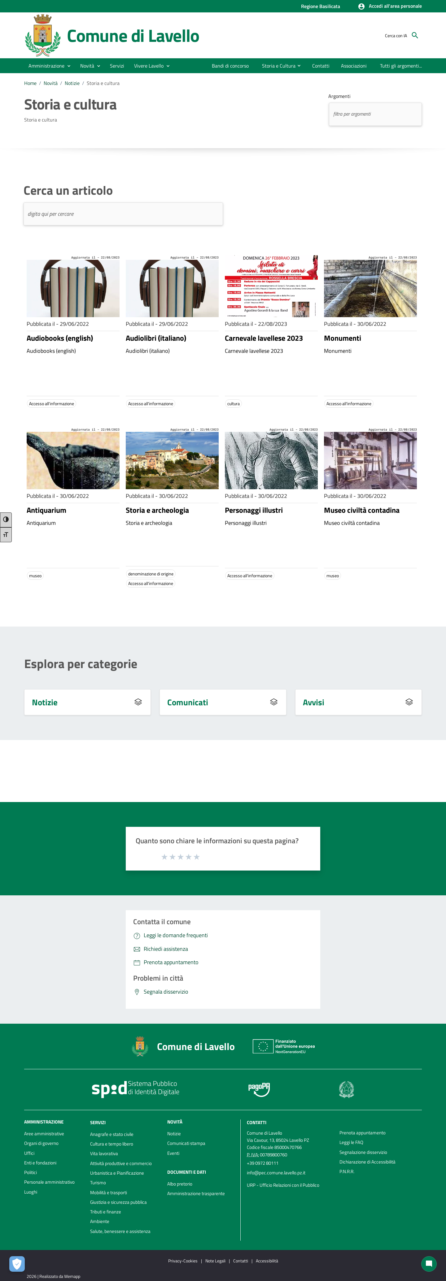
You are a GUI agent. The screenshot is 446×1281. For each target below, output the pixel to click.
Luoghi (30, 1191)
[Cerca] (415, 35)
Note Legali (215, 1260)
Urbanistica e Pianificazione (117, 1173)
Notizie (72, 83)
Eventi (173, 1153)
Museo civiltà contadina (362, 510)
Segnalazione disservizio (363, 1152)
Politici (30, 1172)
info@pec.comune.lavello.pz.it (276, 1172)
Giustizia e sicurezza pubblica (118, 1202)
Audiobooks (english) (60, 338)
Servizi (98, 1122)
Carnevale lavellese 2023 (264, 338)
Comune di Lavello (133, 35)
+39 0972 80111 (262, 1163)
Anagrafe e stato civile (111, 1134)
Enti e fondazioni (40, 1162)
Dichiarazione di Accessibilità (367, 1161)
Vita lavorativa (104, 1153)
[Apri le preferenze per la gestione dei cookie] (17, 1264)
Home (30, 83)
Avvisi (313, 702)
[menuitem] (230, 65)
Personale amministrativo (49, 1182)
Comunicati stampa (186, 1143)
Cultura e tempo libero (111, 1143)
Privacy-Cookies (183, 1260)
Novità (51, 83)
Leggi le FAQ (351, 1142)
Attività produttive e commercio (121, 1163)
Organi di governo (41, 1143)
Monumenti (342, 338)
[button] (390, 6)
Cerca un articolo (68, 190)
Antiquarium (46, 510)
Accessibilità (267, 1260)
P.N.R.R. (346, 1171)
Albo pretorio (179, 1183)
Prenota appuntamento (362, 1132)
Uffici (29, 1153)
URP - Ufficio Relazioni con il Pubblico (283, 1185)
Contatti (256, 1122)
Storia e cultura (103, 83)
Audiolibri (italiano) (156, 338)
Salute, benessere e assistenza (120, 1231)
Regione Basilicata (320, 6)
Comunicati (187, 702)
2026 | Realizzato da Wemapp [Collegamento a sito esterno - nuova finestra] (53, 1276)
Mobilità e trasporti (108, 1192)
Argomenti (339, 96)
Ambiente (99, 1221)
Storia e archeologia (157, 510)
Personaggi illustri (254, 510)
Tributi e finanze (105, 1211)
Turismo (98, 1182)
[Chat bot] (429, 1264)
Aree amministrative (44, 1133)
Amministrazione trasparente (196, 1193)
